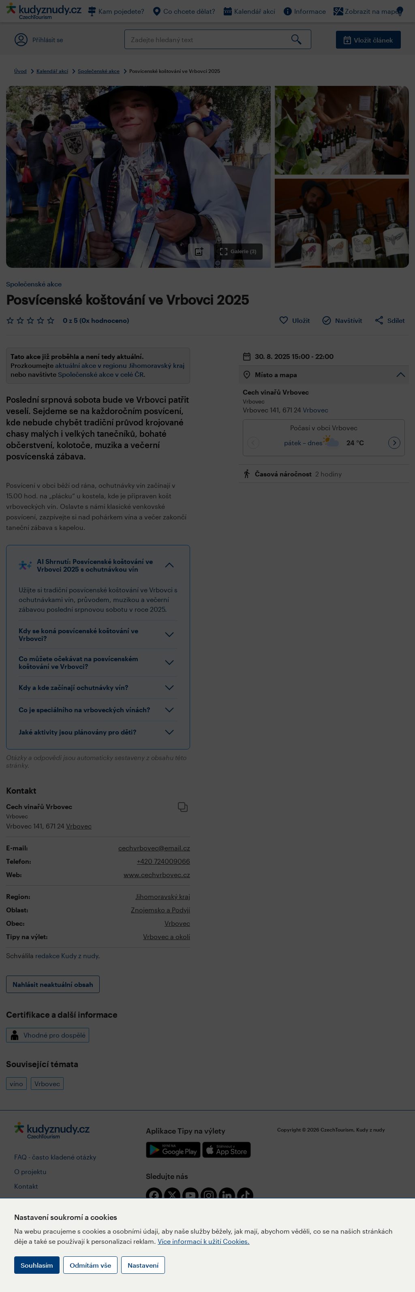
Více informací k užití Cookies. (204, 1241)
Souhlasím (37, 1265)
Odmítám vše (90, 1265)
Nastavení (143, 1265)
